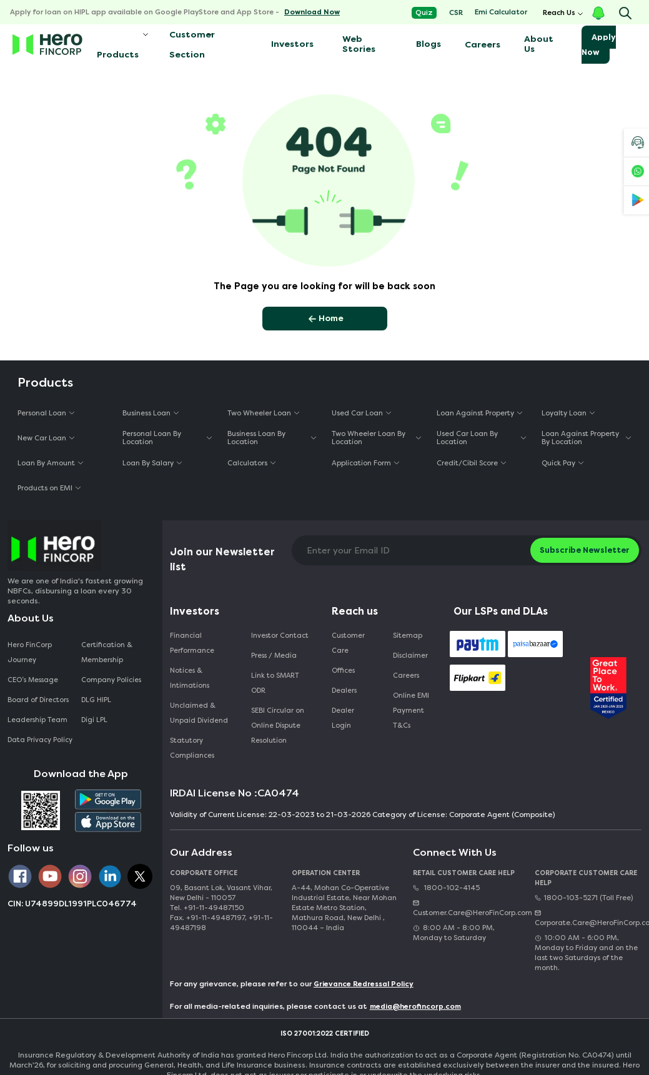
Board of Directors (38, 700)
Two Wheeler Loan (259, 413)
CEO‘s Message (32, 680)
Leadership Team (37, 720)
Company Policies (111, 680)
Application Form (361, 463)
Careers (482, 44)
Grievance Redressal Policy (364, 984)
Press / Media (274, 655)
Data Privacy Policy (39, 740)
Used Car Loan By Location (467, 438)
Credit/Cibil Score (467, 463)
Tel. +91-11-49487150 (207, 908)
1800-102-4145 (446, 888)
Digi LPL (95, 720)
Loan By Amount (46, 463)
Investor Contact (280, 636)
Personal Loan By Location (151, 438)
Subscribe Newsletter (585, 550)
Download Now (312, 12)
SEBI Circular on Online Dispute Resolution (277, 725)
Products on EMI (44, 488)
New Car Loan (41, 438)
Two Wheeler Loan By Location (368, 438)
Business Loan (146, 413)
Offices (343, 670)
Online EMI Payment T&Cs (411, 710)
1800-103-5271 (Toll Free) (584, 898)
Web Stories (358, 44)
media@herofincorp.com (415, 1007)
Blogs (428, 44)
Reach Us (559, 13)
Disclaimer (410, 655)
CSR (456, 13)
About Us (538, 44)
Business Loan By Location (256, 438)
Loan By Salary (148, 463)
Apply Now (599, 44)
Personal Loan (41, 413)
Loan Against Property (475, 413)
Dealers (344, 690)
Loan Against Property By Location (580, 438)
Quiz (424, 13)
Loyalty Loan (564, 413)
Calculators (247, 463)
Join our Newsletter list (222, 559)
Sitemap (407, 636)
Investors (292, 44)
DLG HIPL (97, 700)
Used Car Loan (357, 413)
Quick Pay (558, 463)
